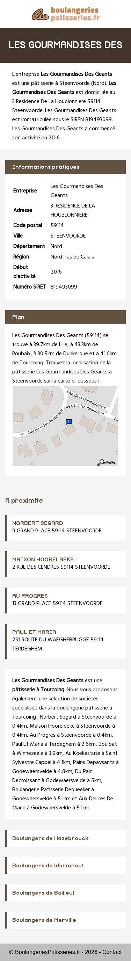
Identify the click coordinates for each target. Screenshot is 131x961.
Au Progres (43, 735)
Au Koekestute (82, 753)
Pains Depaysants (94, 762)
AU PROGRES (30, 596)
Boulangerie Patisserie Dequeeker (51, 789)
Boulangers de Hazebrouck (50, 838)
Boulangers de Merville (44, 920)
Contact (112, 952)
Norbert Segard (58, 717)
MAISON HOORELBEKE (43, 559)
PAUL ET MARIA (34, 632)
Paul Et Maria (27, 744)
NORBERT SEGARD (37, 523)
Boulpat (108, 744)
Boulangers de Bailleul (43, 893)
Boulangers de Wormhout (48, 865)
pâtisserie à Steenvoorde (60, 83)
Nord (98, 83)
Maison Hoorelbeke (52, 726)
